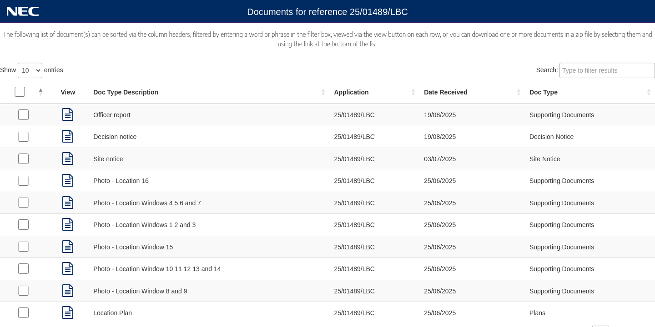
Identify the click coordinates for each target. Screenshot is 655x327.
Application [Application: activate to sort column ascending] (351, 92)
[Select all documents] (20, 92)
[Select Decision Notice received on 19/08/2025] (23, 137)
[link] (67, 115)
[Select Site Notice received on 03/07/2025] (23, 159)
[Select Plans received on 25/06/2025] (23, 312)
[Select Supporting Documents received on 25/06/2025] (23, 181)
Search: (595, 70)
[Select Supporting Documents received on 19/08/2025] (23, 114)
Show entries (31, 70)
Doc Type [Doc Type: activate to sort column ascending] (543, 92)
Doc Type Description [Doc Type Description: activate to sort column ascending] (125, 92)
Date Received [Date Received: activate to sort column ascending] (446, 92)
